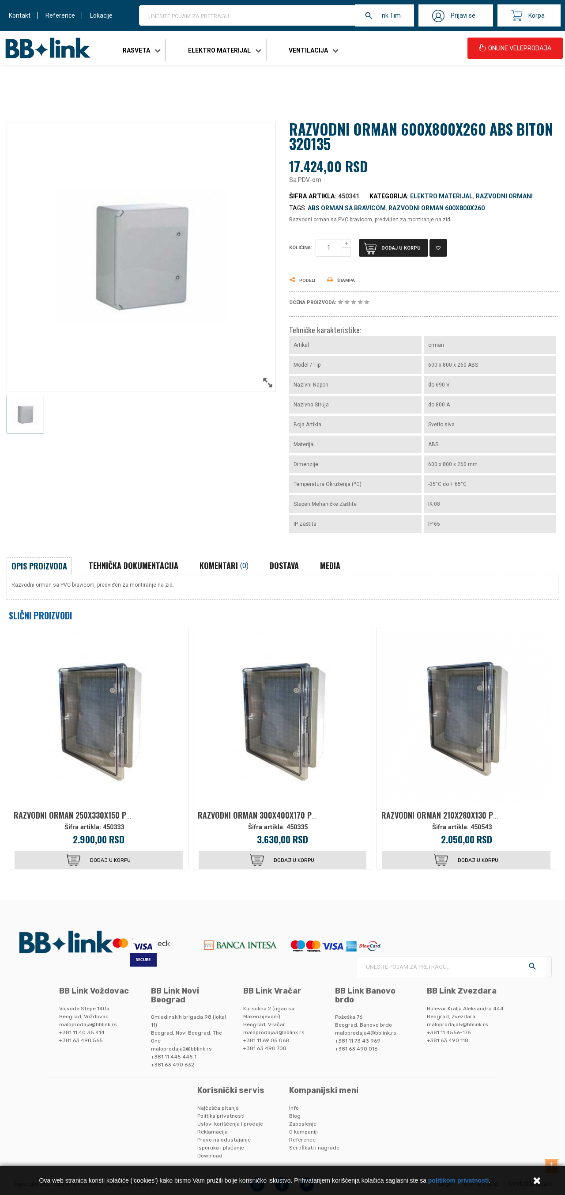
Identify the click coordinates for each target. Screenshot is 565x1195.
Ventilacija (308, 50)
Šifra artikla (312, 196)
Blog (295, 1116)
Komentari (224, 565)
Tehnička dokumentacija (133, 565)
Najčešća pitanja (218, 1108)
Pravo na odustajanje (224, 1140)
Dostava (284, 565)
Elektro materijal (219, 50)
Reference (60, 15)
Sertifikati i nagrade (314, 1148)
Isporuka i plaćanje (220, 1148)
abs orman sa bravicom (347, 208)
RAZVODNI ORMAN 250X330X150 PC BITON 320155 (96, 815)
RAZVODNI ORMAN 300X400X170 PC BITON (268, 815)
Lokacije (101, 15)
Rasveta (136, 50)
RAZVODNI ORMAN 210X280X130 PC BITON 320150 (463, 815)
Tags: (297, 208)
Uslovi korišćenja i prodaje (230, 1124)
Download (209, 1156)
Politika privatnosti (221, 1116)
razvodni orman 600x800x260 (436, 208)
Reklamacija (212, 1132)
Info (294, 1108)
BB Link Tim (384, 15)
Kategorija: (389, 196)
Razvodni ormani (504, 196)
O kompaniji (303, 1132)
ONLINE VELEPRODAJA (515, 48)
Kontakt (19, 15)
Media (330, 565)
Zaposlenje (302, 1124)
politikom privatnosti (458, 1180)
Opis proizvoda (39, 566)
